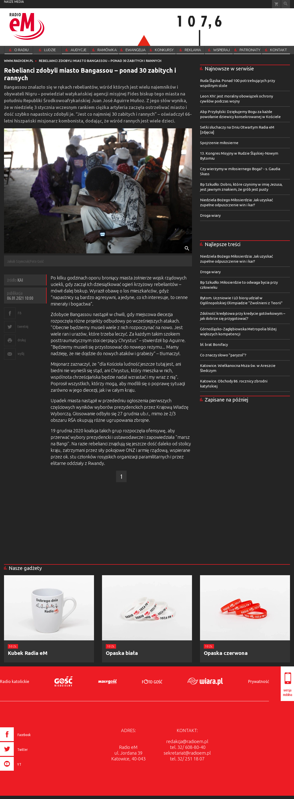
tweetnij (23, 326)
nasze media (14, 1)
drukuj (22, 340)
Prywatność (258, 681)
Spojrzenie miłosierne (219, 143)
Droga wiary (210, 215)
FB (19, 313)
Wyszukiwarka (285, 4)
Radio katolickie (14, 681)
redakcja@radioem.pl (187, 741)
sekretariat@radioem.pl (187, 752)
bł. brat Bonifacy (214, 344)
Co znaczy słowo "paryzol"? (223, 355)
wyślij (21, 353)
